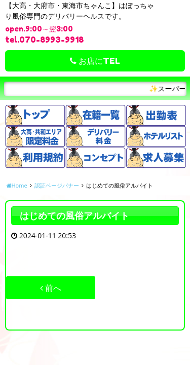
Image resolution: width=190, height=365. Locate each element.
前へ (50, 288)
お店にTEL (95, 61)
